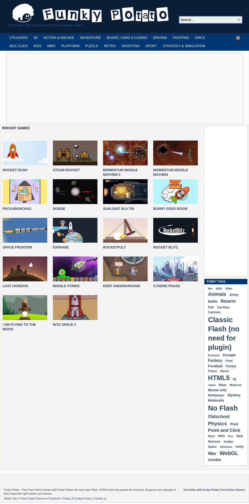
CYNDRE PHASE (166, 286)
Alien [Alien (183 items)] (228, 288)
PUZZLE (91, 46)
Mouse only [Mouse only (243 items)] (217, 390)
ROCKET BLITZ (165, 247)
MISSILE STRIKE (66, 286)
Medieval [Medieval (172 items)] (235, 384)
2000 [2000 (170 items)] (219, 288)
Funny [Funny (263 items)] (231, 366)
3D (35, 38)
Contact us (100, 498)
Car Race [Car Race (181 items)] (223, 307)
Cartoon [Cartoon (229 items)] (214, 312)
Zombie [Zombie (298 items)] (214, 460)
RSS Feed (238, 38)
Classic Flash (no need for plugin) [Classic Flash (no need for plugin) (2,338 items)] (223, 333)
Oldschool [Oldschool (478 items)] (219, 416)
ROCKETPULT (114, 247)
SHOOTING (131, 46)
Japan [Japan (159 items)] (212, 384)
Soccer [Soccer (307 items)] (214, 441)
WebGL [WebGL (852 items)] (229, 453)
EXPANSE (61, 247)
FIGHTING (181, 38)
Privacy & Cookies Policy (77, 498)
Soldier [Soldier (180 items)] (228, 441)
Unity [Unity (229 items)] (239, 446)
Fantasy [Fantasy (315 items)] (215, 360)
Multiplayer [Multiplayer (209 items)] (216, 395)
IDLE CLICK (18, 46)
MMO (51, 46)
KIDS (38, 46)
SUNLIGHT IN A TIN (118, 209)
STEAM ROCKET (66, 170)
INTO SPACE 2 (64, 325)
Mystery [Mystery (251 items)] (234, 395)
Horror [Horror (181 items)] (224, 371)
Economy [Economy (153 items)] (214, 355)
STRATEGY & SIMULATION (184, 46)
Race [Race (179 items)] (211, 436)
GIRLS (200, 38)
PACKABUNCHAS (17, 209)
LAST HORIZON (15, 286)
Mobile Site (11, 498)
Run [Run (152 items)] (230, 436)
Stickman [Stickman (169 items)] (226, 446)
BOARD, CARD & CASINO (127, 38)
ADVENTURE (90, 38)
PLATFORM (70, 46)
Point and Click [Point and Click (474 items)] (224, 430)
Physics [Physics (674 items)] (217, 423)
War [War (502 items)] (212, 453)
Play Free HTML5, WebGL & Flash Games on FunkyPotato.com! (91, 13)
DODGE (59, 209)
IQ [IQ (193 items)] (234, 379)
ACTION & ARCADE (58, 38)
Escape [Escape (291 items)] (229, 355)
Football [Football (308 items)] (215, 366)
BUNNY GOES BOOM (170, 209)
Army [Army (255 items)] (233, 295)
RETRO (110, 46)
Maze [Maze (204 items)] (222, 385)
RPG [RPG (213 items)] (221, 436)
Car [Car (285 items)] (211, 307)
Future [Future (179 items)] (212, 371)
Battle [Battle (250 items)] (212, 301)
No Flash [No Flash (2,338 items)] (223, 408)
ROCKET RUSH (15, 170)
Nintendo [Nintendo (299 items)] (216, 400)
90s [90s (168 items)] (210, 288)
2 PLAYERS (18, 38)
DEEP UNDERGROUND (121, 286)
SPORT (151, 46)
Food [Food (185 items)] (229, 360)
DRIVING (160, 38)
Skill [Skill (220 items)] (239, 436)
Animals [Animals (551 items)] (217, 294)
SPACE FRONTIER (17, 247)
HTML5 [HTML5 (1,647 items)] (219, 378)
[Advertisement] (99, 88)
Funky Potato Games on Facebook (40, 498)
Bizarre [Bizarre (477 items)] (228, 301)
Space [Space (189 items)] (212, 446)
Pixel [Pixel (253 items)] (234, 424)
